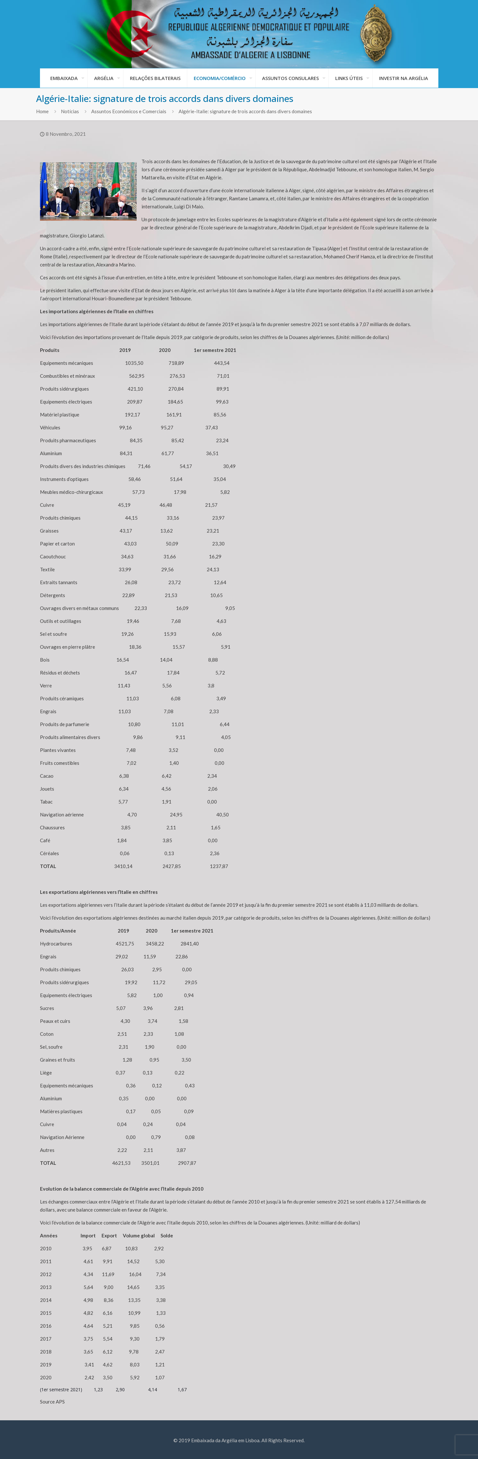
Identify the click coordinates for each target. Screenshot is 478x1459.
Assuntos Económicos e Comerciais (128, 111)
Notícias (70, 111)
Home (42, 111)
